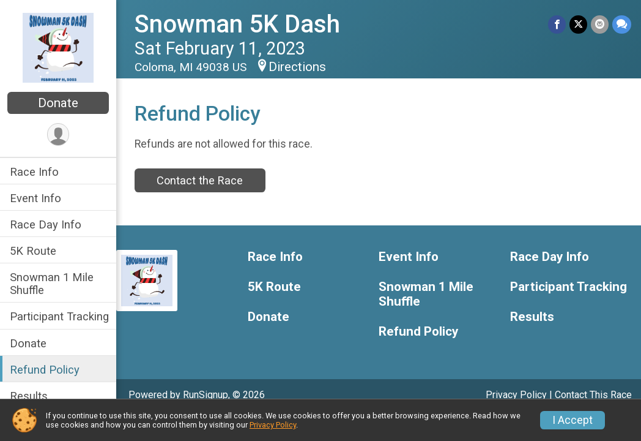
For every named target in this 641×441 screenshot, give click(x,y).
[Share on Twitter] (578, 24)
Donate (58, 103)
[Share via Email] (600, 24)
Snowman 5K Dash (237, 24)
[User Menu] (58, 134)
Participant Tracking (59, 316)
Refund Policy (45, 369)
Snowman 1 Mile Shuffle (52, 283)
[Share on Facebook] (557, 24)
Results (29, 396)
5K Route (33, 250)
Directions (297, 66)
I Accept (572, 420)
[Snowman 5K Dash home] (58, 47)
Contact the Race (200, 180)
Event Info (35, 198)
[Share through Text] (621, 24)
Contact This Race (593, 395)
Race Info (34, 171)
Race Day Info (45, 224)
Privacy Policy (516, 395)
